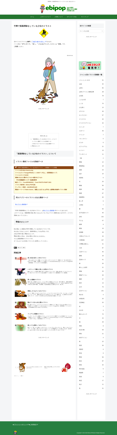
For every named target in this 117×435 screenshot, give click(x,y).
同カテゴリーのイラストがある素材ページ (44, 144)
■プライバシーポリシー (20, 424)
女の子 (20, 248)
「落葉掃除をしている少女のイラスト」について (44, 139)
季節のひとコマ (35, 146)
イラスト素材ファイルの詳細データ (42, 141)
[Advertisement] (44, 120)
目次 (41, 136)
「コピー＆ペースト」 (38, 41)
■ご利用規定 (33, 424)
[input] (91, 31)
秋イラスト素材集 (21, 205)
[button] (102, 31)
